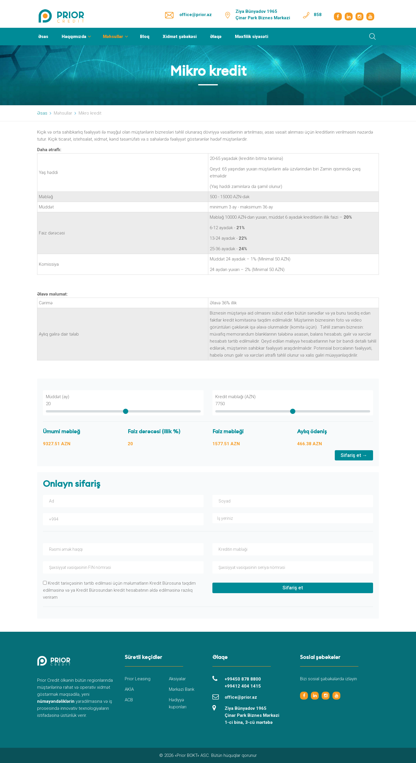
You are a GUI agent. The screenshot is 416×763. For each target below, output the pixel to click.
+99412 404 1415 (243, 686)
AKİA (129, 689)
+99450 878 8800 (243, 679)
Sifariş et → (354, 455)
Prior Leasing (137, 678)
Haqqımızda (74, 36)
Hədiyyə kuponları (177, 703)
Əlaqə (215, 36)
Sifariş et (292, 588)
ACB (129, 699)
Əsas (43, 36)
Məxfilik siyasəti (251, 36)
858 (318, 14)
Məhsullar (113, 36)
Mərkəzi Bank (181, 689)
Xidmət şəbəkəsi (180, 36)
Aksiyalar (177, 678)
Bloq (144, 36)
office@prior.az (195, 14)
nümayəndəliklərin (55, 701)
